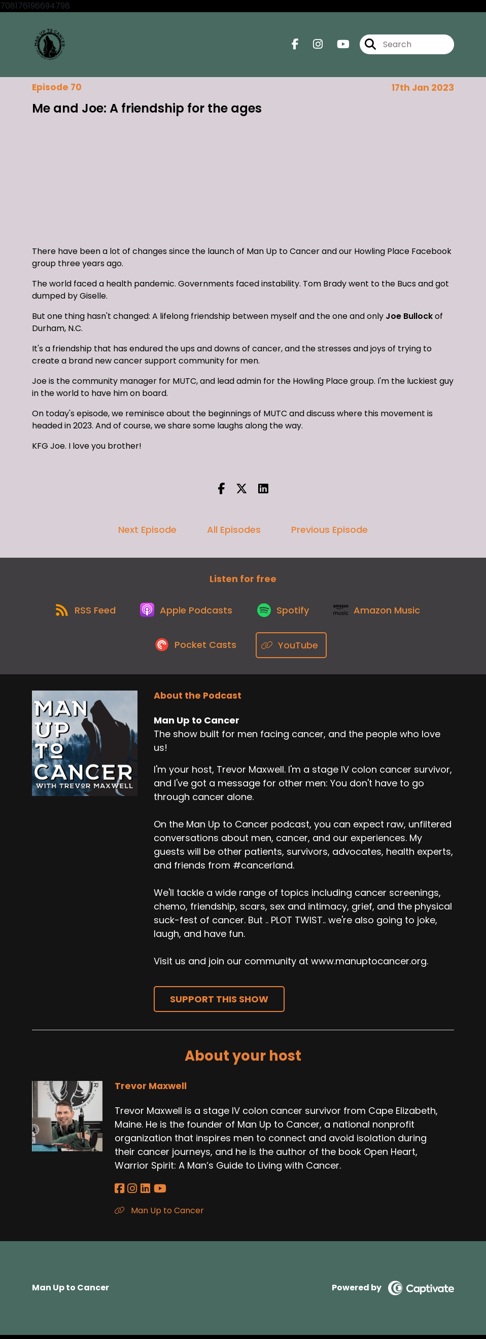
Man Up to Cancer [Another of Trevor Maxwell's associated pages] (159, 1214)
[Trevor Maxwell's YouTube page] (156, 1193)
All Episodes (234, 531)
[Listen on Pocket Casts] (196, 650)
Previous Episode (329, 531)
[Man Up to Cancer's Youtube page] (337, 45)
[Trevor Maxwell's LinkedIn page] (143, 1193)
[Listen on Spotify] (285, 613)
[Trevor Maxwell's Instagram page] (131, 1193)
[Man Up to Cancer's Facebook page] (295, 45)
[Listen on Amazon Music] (381, 613)
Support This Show (219, 1003)
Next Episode (147, 531)
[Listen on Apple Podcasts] (185, 613)
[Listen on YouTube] (292, 650)
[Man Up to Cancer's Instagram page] (312, 45)
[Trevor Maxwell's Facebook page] (119, 1193)
